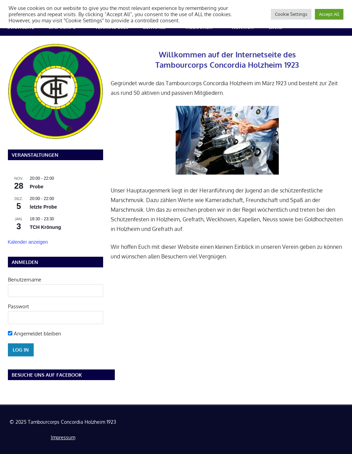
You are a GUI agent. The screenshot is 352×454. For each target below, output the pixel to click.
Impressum (63, 437)
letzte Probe (43, 207)
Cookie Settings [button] (291, 14)
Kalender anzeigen (28, 242)
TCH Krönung (45, 227)
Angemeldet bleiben (34, 333)
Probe (37, 186)
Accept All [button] (329, 14)
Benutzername (24, 279)
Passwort (18, 306)
